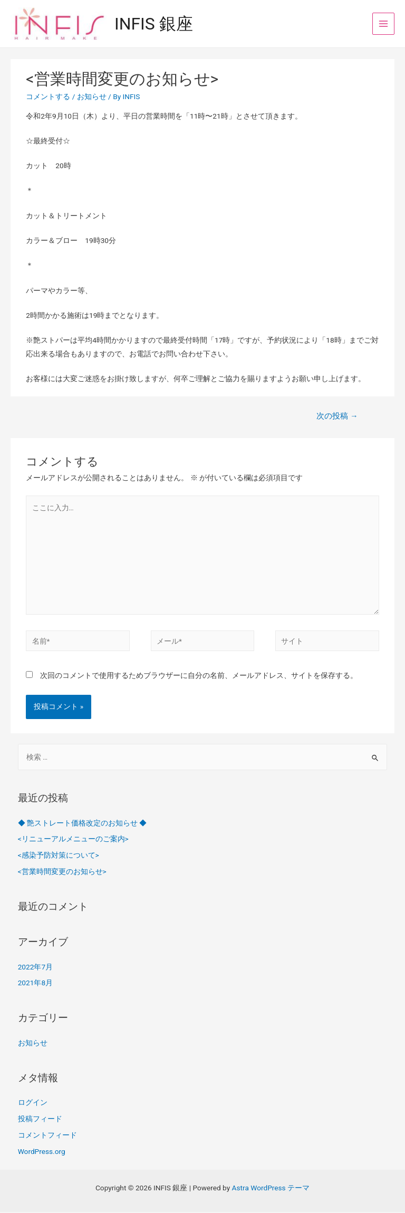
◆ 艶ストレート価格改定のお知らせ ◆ (82, 824)
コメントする (48, 97)
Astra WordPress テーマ (271, 1189)
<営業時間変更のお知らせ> (62, 872)
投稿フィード (40, 1119)
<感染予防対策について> (58, 856)
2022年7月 (35, 968)
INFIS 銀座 (157, 24)
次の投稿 (337, 417)
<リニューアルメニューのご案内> (73, 840)
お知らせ (92, 97)
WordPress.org (41, 1152)
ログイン (32, 1104)
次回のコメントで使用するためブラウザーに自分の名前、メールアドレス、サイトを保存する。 (199, 676)
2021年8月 (35, 984)
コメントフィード (47, 1136)
